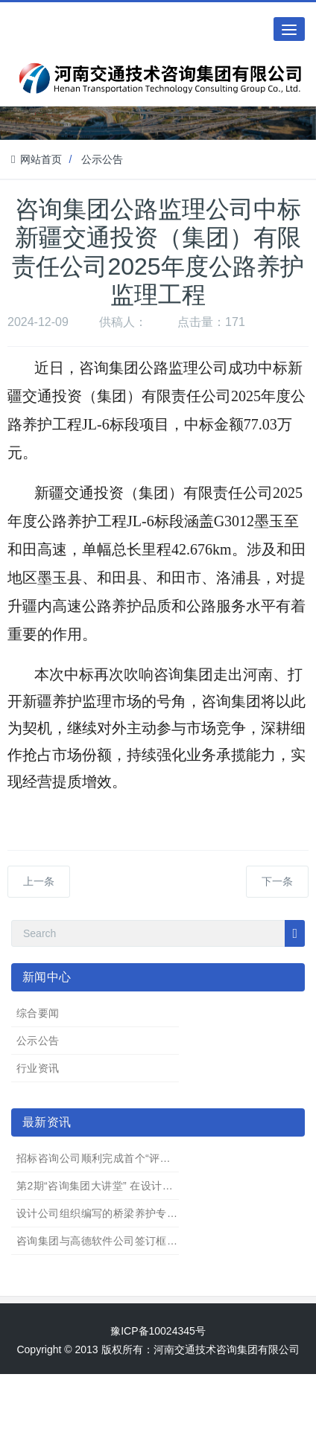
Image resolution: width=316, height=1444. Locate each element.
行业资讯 (38, 1068)
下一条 (277, 881)
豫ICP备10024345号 (158, 1331)
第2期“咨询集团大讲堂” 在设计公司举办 (110, 1186)
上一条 (38, 881)
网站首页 (36, 159)
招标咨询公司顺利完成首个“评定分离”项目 (117, 1158)
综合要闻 (38, 1013)
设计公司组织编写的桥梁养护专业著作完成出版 (129, 1213)
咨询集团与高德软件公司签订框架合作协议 (118, 1241)
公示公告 (102, 159)
